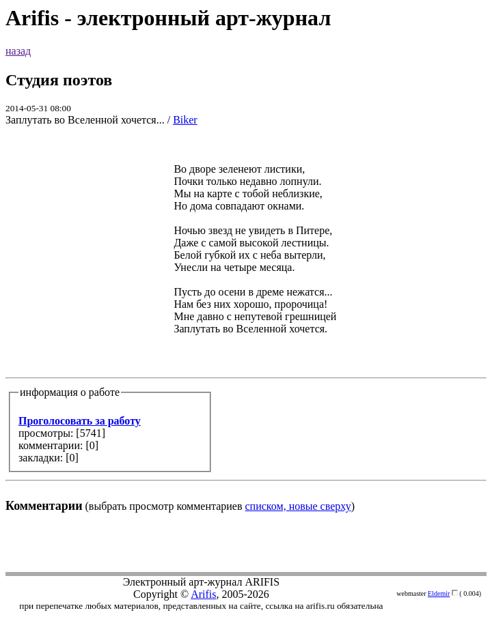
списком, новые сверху (298, 506)
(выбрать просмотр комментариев (246, 325)
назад (18, 51)
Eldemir (439, 593)
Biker (185, 120)
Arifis (203, 594)
